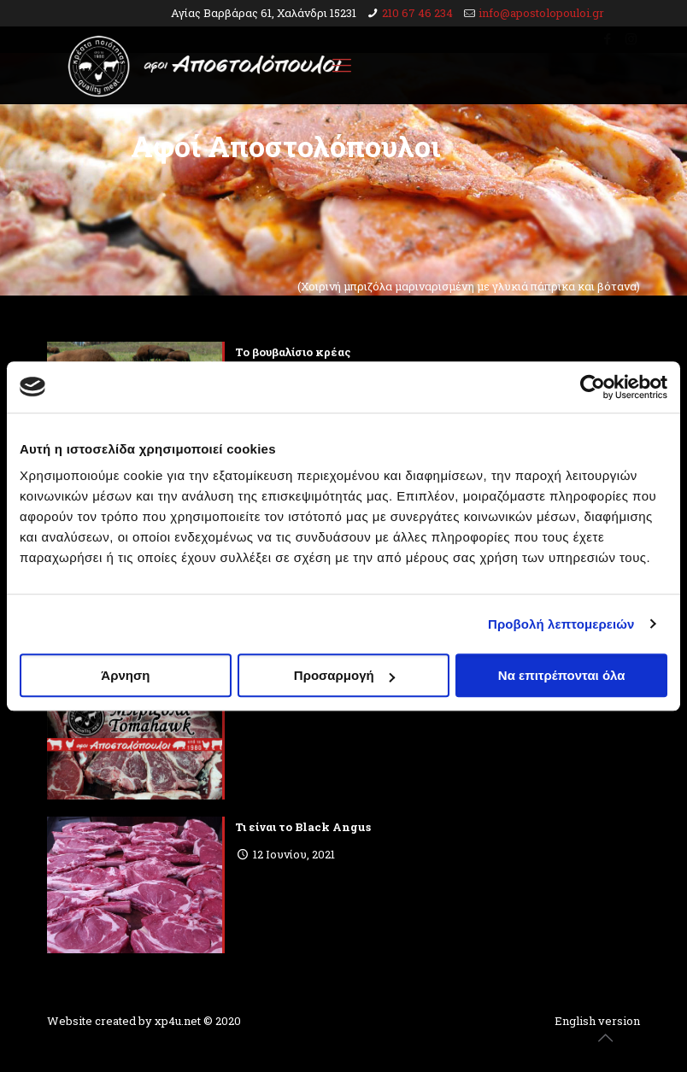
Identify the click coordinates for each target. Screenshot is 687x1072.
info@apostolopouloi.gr (541, 13)
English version (597, 1020)
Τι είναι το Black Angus (303, 827)
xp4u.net (178, 1020)
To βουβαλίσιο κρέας (293, 352)
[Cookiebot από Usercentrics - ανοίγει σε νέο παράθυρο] (592, 387)
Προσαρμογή (344, 675)
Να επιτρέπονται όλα (561, 675)
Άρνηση (125, 675)
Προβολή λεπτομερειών (561, 624)
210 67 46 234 (417, 13)
